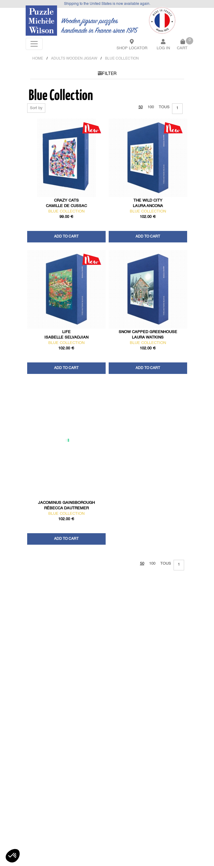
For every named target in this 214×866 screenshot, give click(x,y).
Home (37, 58)
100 (151, 107)
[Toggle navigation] (34, 44)
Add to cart (66, 236)
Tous (164, 107)
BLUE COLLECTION (122, 58)
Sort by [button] (36, 108)
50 (141, 107)
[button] (12, 855)
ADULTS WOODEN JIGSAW (74, 58)
